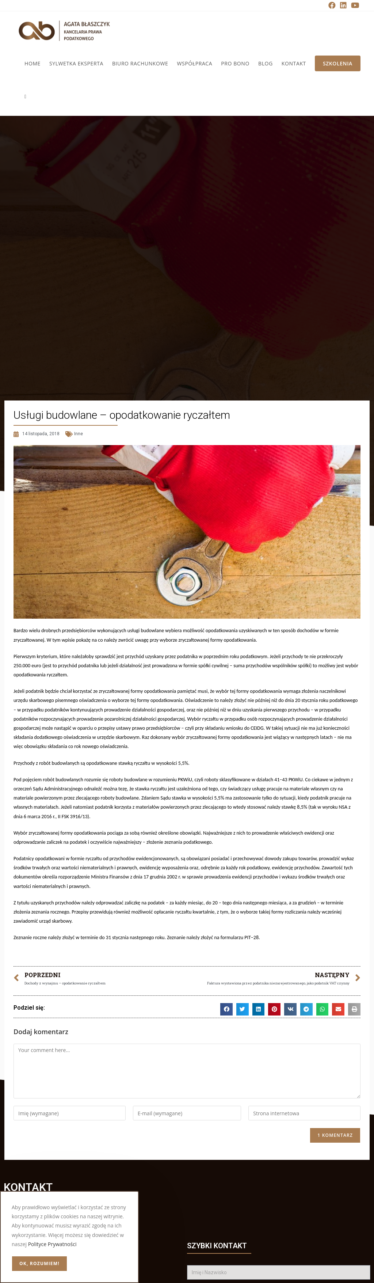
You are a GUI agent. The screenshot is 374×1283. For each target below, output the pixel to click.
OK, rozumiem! (39, 1263)
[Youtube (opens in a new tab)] (354, 5)
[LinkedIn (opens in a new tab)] (343, 5)
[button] (226, 1009)
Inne (78, 433)
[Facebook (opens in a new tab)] (332, 5)
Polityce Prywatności (52, 1244)
